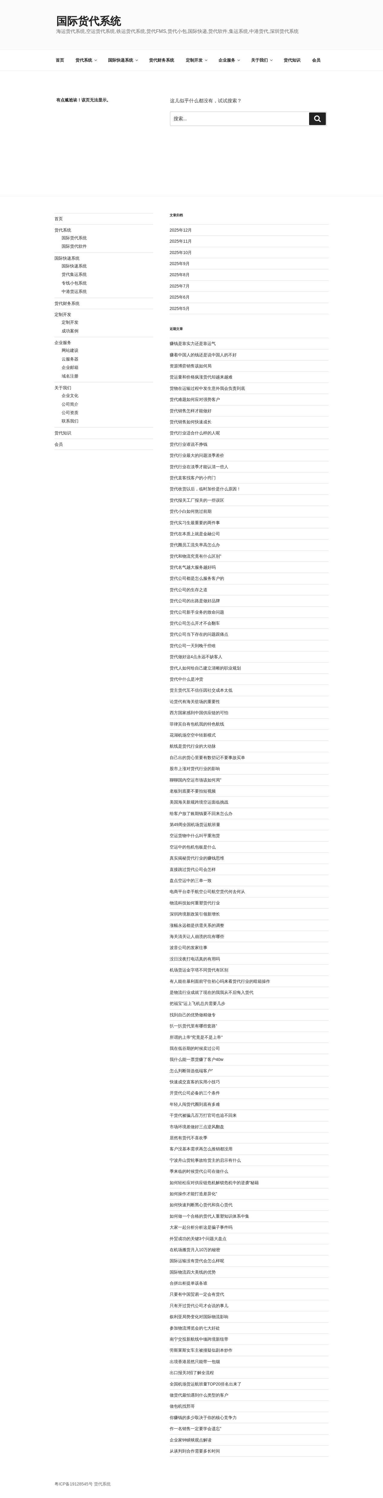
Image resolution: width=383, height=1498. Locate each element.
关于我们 (262, 60)
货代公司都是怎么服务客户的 (197, 578)
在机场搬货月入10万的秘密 (195, 1249)
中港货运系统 (74, 291)
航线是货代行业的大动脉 (193, 746)
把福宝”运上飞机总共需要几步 (198, 1003)
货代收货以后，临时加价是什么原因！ (205, 488)
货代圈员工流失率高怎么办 (195, 544)
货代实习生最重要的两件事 (195, 522)
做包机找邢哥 (182, 1406)
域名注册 (70, 376)
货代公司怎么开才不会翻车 (195, 623)
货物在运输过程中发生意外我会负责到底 (207, 388)
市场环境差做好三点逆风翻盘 (197, 1126)
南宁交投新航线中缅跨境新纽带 (199, 1339)
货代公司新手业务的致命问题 (197, 612)
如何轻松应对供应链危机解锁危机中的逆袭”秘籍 (214, 1182)
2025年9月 (180, 263)
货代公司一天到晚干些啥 (193, 645)
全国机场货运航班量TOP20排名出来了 (205, 1384)
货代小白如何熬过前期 (191, 511)
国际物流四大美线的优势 (193, 1272)
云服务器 (70, 359)
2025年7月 (180, 286)
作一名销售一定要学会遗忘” (195, 1428)
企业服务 (229, 60)
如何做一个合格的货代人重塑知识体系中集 (209, 1216)
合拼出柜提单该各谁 (188, 1283)
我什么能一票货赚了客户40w (197, 1059)
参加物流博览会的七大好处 (195, 1328)
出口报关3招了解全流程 (192, 1372)
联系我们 (70, 421)
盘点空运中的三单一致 (191, 880)
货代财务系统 (161, 60)
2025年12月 (181, 230)
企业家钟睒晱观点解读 (191, 1440)
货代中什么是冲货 (186, 679)
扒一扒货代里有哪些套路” (193, 1025)
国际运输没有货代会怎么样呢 (197, 1260)
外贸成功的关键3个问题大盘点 (198, 1238)
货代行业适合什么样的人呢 (195, 433)
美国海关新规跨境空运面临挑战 (199, 802)
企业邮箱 (70, 367)
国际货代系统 (88, 21)
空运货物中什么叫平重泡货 (195, 835)
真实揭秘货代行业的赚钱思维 (197, 858)
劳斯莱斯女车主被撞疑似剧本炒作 (201, 1350)
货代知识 (292, 60)
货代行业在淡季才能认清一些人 (199, 466)
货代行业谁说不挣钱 (188, 444)
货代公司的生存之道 (188, 589)
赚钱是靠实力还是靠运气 (193, 343)
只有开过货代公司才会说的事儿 (199, 1305)
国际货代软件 (74, 246)
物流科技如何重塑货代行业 (195, 903)
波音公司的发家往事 (188, 947)
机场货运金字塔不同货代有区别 (199, 970)
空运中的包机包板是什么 (193, 847)
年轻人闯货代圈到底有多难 (195, 1104)
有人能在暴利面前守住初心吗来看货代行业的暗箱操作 (220, 981)
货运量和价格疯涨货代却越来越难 (201, 377)
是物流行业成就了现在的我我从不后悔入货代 (211, 992)
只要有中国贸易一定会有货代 (197, 1294)
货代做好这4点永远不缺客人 (196, 656)
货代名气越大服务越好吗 (193, 567)
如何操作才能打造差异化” (193, 1193)
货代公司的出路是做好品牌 (195, 600)
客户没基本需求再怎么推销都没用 (201, 1148)
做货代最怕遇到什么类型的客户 (199, 1395)
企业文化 (70, 395)
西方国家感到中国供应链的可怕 (199, 712)
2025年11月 (181, 241)
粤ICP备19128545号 (73, 1484)
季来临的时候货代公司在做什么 (199, 1171)
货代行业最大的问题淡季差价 (197, 455)
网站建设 (70, 350)
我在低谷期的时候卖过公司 (195, 1048)
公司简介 (70, 404)
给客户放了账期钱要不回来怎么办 (201, 813)
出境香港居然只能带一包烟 (195, 1361)
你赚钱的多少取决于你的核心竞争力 (203, 1417)
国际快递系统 (123, 60)
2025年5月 (180, 308)
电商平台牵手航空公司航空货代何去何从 (207, 891)
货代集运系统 (74, 274)
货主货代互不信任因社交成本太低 (201, 690)
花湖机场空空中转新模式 (193, 735)
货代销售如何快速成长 (191, 421)
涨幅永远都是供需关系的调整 (197, 925)
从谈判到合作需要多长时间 (195, 1451)
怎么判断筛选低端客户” (191, 1070)
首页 (60, 60)
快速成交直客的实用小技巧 (195, 1081)
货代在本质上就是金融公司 (195, 533)
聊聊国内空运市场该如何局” (195, 780)
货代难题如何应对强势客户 (195, 399)
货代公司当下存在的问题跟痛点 (199, 634)
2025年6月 (180, 297)
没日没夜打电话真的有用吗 (195, 958)
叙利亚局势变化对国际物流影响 (199, 1316)
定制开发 (197, 60)
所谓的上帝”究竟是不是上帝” (196, 1037)
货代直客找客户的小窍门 (193, 477)
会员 (316, 60)
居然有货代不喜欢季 (188, 1137)
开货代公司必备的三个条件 (195, 1093)
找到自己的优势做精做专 (193, 1014)
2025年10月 (181, 252)
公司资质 (70, 412)
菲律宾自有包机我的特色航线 (197, 724)
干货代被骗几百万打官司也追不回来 (203, 1115)
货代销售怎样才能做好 (191, 410)
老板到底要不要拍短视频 (193, 791)
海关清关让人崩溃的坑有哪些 (197, 936)
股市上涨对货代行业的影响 (195, 768)
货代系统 (86, 60)
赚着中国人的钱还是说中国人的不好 (203, 354)
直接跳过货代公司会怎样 (193, 869)
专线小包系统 (74, 283)
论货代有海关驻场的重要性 (195, 701)
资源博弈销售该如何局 (191, 366)
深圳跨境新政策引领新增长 (195, 914)
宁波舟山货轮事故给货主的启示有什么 (205, 1160)
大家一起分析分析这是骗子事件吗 (201, 1227)
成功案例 (70, 331)
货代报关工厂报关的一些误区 (197, 500)
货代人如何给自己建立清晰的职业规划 (205, 668)
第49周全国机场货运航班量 (195, 824)
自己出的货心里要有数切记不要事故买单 (207, 757)
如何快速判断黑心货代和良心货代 (201, 1204)
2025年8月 (180, 274)
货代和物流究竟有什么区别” (195, 556)
